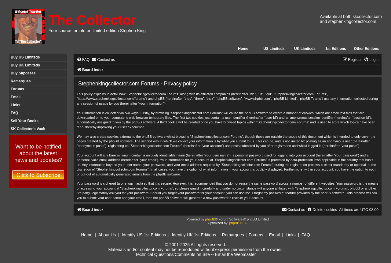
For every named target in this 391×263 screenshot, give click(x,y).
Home (243, 49)
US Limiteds (273, 49)
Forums (17, 89)
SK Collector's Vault (28, 129)
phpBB (210, 219)
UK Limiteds (305, 49)
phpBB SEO (238, 223)
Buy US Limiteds (25, 57)
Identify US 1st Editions (144, 234)
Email (15, 97)
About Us (107, 234)
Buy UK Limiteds (25, 65)
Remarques (21, 81)
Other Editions (366, 49)
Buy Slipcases (23, 73)
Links (15, 105)
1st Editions (335, 49)
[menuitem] (83, 60)
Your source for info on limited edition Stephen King (97, 30)
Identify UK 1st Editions (194, 234)
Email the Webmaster (235, 254)
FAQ (14, 113)
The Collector (93, 20)
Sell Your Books (24, 121)
